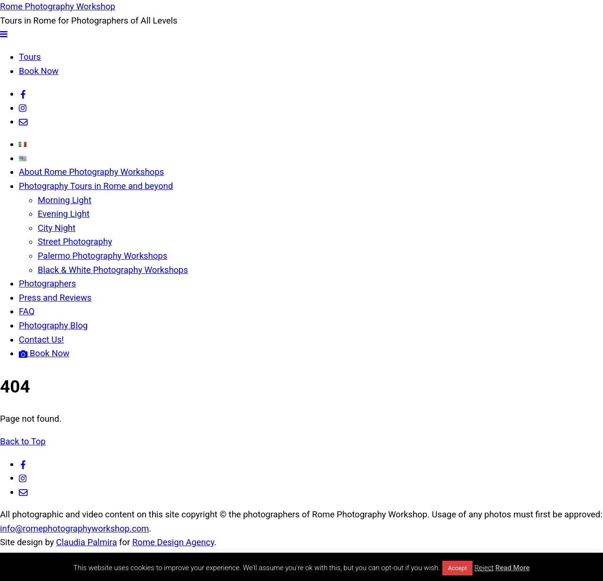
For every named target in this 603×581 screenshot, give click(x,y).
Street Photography (75, 242)
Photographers (47, 283)
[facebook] (23, 94)
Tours (30, 57)
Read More (513, 568)
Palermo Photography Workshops (102, 256)
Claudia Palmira (86, 542)
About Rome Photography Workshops (91, 172)
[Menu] (4, 34)
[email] (23, 121)
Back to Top (23, 441)
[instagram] (23, 108)
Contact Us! (41, 340)
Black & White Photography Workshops (113, 270)
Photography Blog (53, 325)
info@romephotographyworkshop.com (74, 529)
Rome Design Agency (173, 542)
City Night (56, 228)
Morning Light (64, 200)
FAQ (26, 311)
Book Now (38, 71)
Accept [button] (457, 568)
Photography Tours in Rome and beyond (96, 186)
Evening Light (64, 214)
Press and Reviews (55, 298)
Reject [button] (484, 568)
